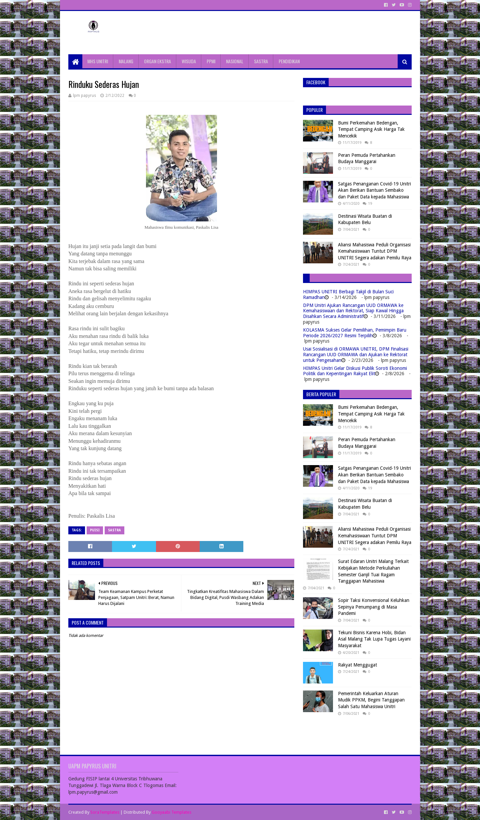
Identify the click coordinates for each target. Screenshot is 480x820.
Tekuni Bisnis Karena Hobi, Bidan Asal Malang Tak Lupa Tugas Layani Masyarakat (374, 639)
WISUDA (189, 61)
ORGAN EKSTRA (157, 61)
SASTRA (261, 61)
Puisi (95, 530)
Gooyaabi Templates (171, 812)
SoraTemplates (104, 812)
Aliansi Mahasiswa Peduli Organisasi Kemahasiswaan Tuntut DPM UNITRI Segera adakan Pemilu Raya (374, 251)
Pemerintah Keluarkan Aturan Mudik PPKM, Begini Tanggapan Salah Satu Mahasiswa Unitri (371, 700)
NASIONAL (234, 61)
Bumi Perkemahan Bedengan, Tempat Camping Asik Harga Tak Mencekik (371, 129)
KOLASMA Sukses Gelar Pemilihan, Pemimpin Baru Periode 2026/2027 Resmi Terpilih (354, 332)
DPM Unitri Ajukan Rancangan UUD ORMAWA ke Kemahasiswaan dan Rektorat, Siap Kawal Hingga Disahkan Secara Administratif (353, 311)
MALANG (126, 61)
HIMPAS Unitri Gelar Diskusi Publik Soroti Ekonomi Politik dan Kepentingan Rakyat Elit (355, 371)
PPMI (211, 61)
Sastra (114, 530)
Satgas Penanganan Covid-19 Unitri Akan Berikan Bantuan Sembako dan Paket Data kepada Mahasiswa (374, 190)
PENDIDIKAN (289, 61)
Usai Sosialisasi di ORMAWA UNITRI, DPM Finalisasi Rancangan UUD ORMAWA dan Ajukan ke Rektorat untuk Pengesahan (355, 354)
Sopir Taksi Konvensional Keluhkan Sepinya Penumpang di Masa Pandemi (373, 607)
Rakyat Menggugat (357, 665)
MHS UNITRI (97, 61)
